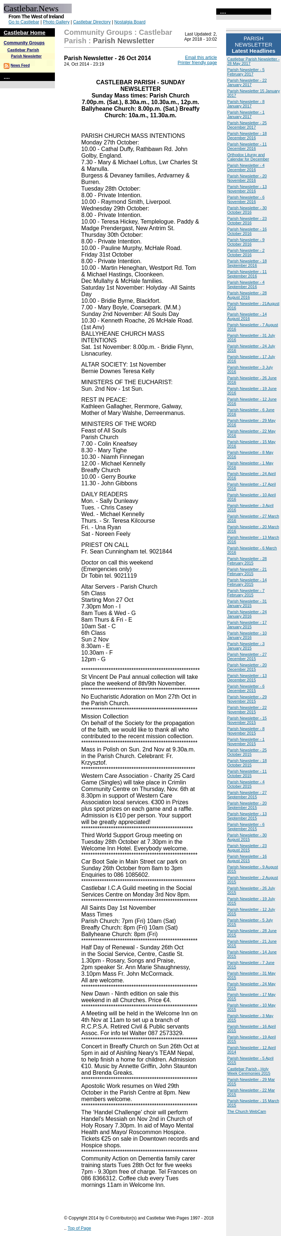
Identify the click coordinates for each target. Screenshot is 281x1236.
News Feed (20, 65)
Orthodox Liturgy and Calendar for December (248, 156)
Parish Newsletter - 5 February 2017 (246, 71)
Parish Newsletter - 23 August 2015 (247, 847)
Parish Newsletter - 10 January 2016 (247, 635)
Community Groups (24, 42)
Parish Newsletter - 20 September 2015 (247, 805)
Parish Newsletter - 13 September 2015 (247, 816)
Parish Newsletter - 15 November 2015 (247, 720)
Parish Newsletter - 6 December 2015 (246, 688)
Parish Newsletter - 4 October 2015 (246, 784)
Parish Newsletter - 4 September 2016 (246, 284)
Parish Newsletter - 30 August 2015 (247, 837)
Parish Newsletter (26, 56)
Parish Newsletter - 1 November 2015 (246, 741)
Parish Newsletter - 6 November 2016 (246, 199)
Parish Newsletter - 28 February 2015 (247, 560)
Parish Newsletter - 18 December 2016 (247, 135)
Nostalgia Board (129, 22)
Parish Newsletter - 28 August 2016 (247, 295)
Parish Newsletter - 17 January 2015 (247, 624)
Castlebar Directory (92, 22)
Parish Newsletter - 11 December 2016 (247, 146)
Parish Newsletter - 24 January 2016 (247, 614)
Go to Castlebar (23, 22)
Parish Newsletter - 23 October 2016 (247, 220)
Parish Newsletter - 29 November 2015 (247, 699)
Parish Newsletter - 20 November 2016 (247, 178)
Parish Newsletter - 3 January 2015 (246, 645)
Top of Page (79, 1228)
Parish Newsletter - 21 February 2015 (247, 571)
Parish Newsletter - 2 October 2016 (246, 252)
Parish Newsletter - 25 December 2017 (247, 125)
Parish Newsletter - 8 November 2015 (246, 730)
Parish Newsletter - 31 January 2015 (247, 603)
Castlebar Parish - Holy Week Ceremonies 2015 (248, 1071)
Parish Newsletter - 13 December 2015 (247, 677)
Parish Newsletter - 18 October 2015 (247, 762)
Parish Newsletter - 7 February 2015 (246, 592)
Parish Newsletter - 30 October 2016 (247, 210)
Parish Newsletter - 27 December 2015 (247, 656)
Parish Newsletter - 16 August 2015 (247, 858)
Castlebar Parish (23, 50)
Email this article (201, 57)
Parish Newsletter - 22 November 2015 (247, 709)
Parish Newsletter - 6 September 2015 (246, 826)
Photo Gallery (56, 22)
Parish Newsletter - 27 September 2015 (247, 794)
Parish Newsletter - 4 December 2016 (246, 167)
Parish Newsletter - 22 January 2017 (247, 82)
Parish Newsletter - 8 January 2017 (246, 103)
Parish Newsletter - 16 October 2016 (247, 231)
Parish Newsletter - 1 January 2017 (246, 114)
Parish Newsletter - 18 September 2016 (247, 263)
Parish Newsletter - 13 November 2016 (247, 188)
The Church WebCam (246, 1111)
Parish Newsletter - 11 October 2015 (247, 773)
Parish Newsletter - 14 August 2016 (247, 316)
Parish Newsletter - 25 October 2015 (247, 752)
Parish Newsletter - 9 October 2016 (246, 242)
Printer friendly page (197, 62)
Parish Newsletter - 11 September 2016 (247, 273)
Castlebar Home (24, 32)
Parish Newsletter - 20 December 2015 (247, 667)
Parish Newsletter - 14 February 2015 (247, 582)
